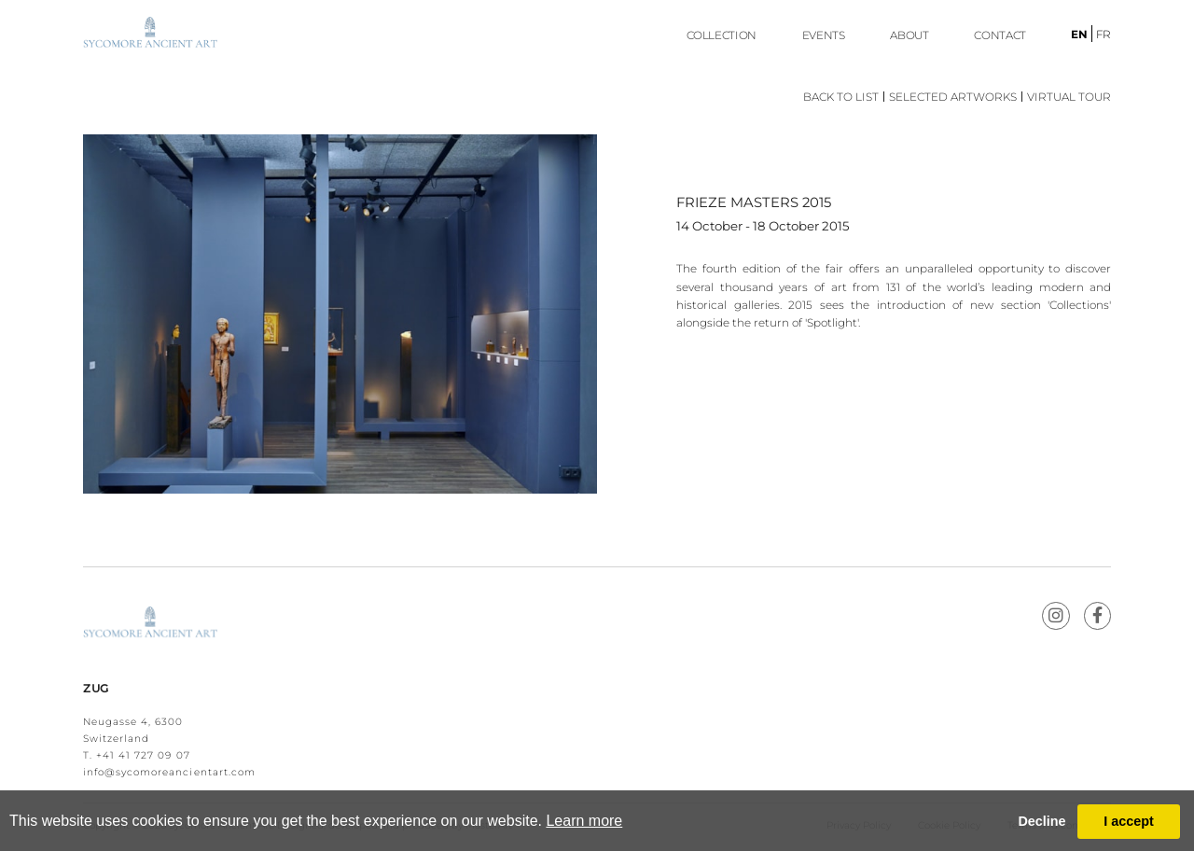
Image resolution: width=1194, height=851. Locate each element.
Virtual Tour (1069, 97)
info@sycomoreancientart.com (169, 772)
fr (1103, 34)
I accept (1129, 821)
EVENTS (823, 35)
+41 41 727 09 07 (143, 755)
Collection (722, 35)
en (1079, 34)
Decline (1041, 821)
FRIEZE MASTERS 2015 (753, 202)
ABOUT (909, 35)
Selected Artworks (953, 97)
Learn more (584, 821)
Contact (999, 35)
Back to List (841, 97)
